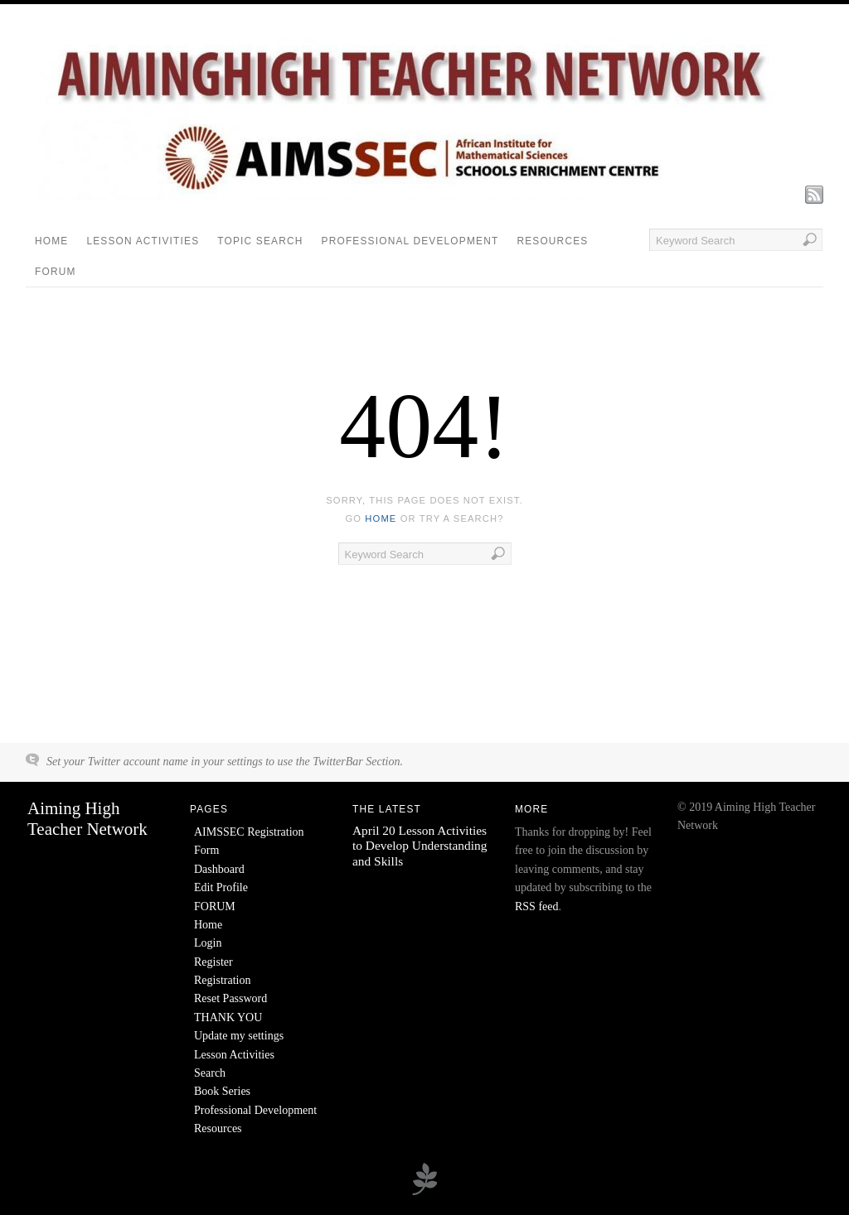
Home (51, 241)
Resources (552, 241)
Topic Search (260, 241)
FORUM (55, 271)
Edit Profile (221, 887)
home (380, 518)
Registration (222, 980)
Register (213, 962)
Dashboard (219, 869)
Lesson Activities (142, 241)
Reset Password (230, 998)
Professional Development (410, 241)
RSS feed (537, 906)
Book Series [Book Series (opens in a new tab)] (222, 1091)
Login (207, 943)
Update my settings (239, 1035)
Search (210, 1073)
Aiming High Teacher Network (87, 818)
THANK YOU (228, 1017)
